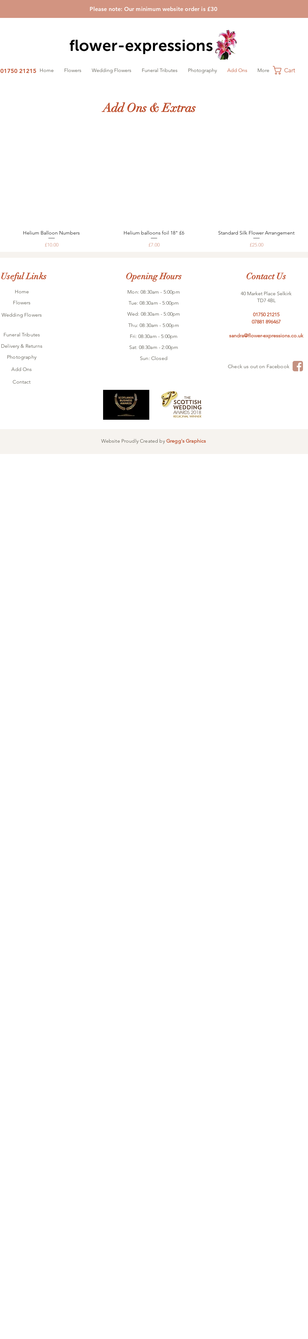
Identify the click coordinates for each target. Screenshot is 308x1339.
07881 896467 (266, 322)
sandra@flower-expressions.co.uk (266, 336)
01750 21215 (266, 315)
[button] (289, 70)
